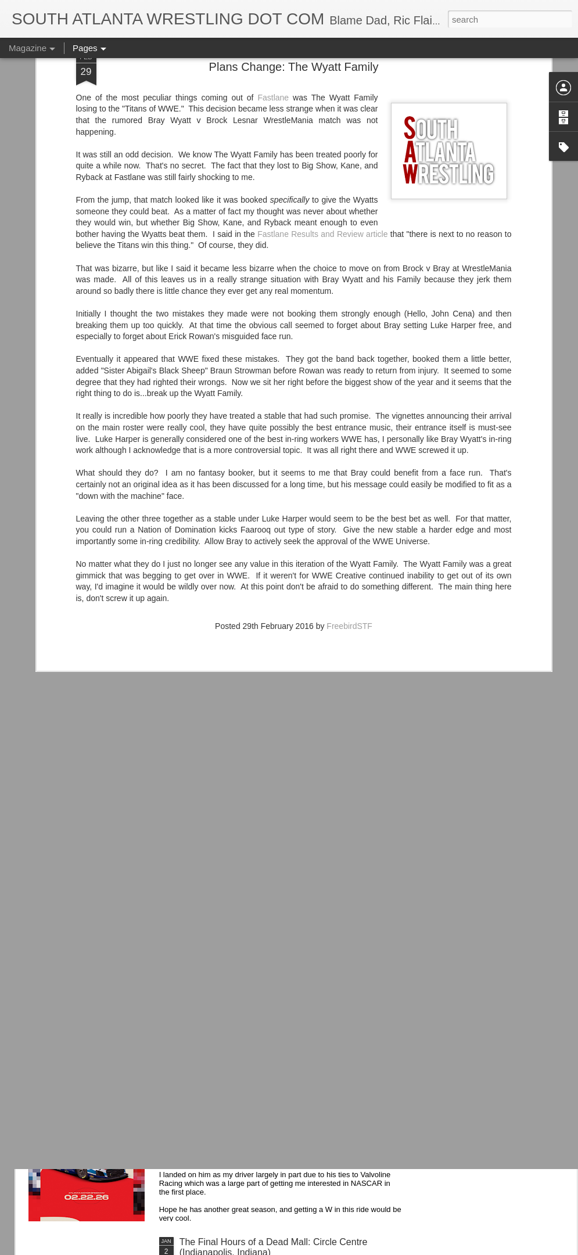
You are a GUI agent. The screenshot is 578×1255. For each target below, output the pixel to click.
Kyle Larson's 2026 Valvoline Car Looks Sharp (274, 1110)
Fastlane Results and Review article (322, 126)
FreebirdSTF (349, 518)
